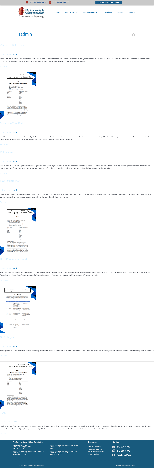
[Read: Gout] (18, 385)
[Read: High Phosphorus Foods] (18, 231)
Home (57, 12)
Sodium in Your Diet (12, 123)
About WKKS (71, 12)
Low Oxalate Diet (10, 180)
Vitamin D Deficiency (12, 45)
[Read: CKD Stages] (18, 309)
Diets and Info (7, 54)
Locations (108, 12)
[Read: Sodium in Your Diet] (18, 96)
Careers (120, 12)
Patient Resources (90, 12)
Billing (131, 12)
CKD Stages (7, 336)
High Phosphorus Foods (14, 258)
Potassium (6, 152)
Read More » (4, 66)
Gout (3, 412)
